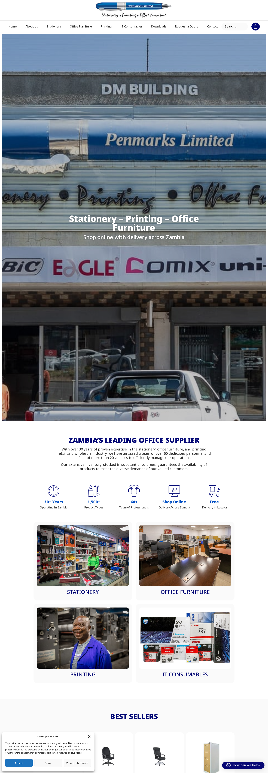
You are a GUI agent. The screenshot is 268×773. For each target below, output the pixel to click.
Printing (106, 26)
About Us (32, 26)
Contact (212, 26)
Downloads (158, 26)
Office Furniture (81, 26)
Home (12, 26)
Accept (19, 763)
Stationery (54, 26)
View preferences (77, 763)
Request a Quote (186, 26)
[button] (89, 736)
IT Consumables (131, 26)
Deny (48, 763)
